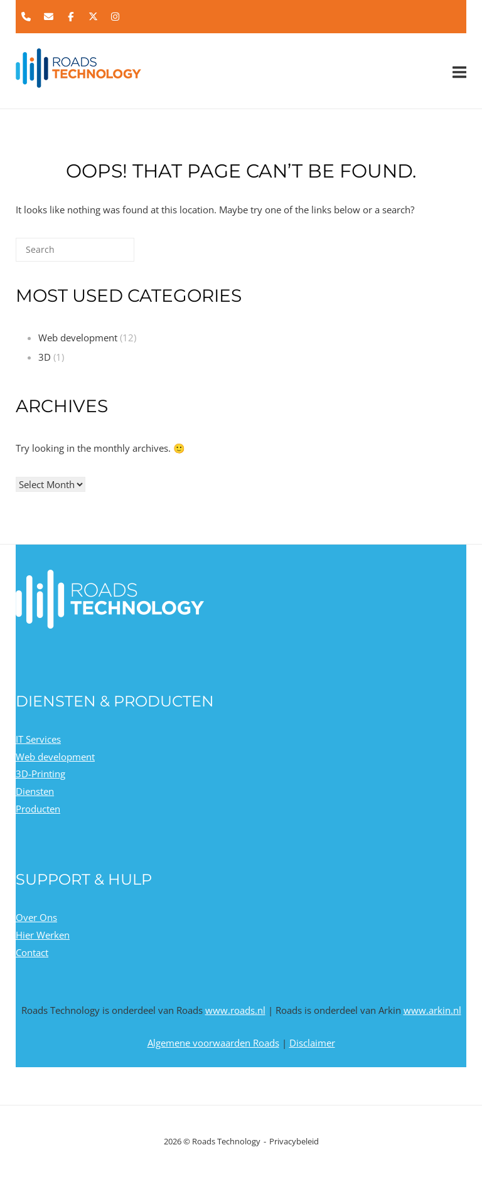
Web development (77, 337)
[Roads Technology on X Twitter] (92, 17)
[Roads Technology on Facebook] (71, 17)
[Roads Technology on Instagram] (115, 17)
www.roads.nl (235, 1010)
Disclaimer (312, 1042)
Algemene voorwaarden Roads (213, 1042)
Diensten (35, 791)
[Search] (106, 254)
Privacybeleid (294, 1141)
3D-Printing (40, 773)
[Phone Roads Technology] (26, 17)
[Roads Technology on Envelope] (48, 17)
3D (44, 357)
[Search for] (75, 250)
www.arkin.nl (432, 1010)
